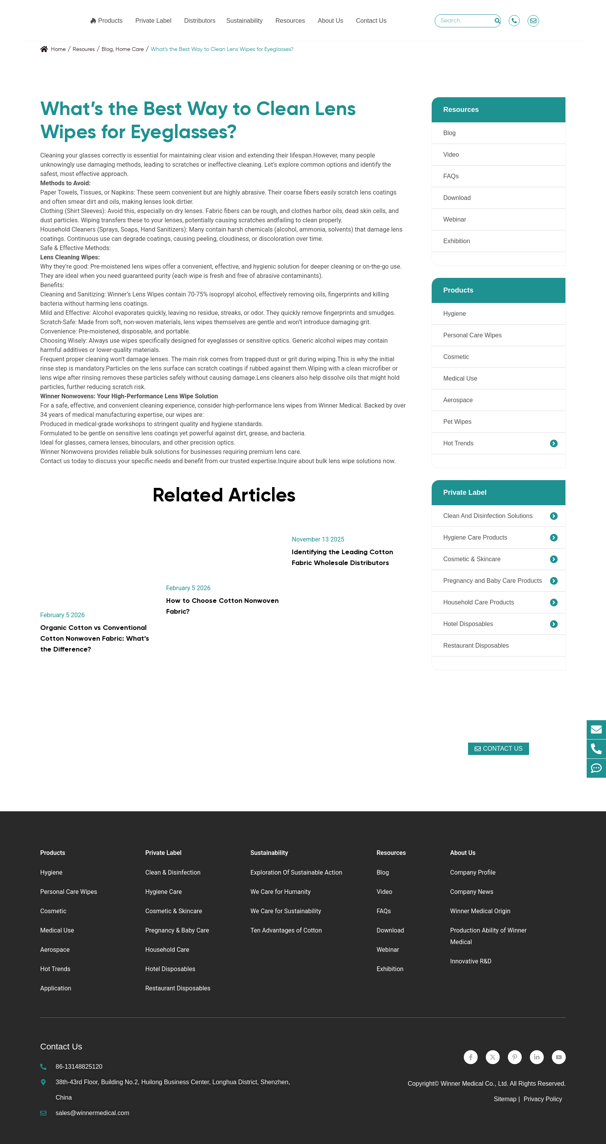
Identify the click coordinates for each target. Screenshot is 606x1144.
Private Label (153, 21)
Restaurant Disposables (476, 645)
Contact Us (371, 21)
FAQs (451, 176)
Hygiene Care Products (475, 537)
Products (110, 21)
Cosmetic (456, 357)
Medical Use (460, 378)
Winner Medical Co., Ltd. (474, 1083)
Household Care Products (478, 602)
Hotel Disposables (468, 624)
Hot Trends (458, 443)
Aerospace (458, 400)
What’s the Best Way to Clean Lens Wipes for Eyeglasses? (222, 49)
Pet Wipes (457, 421)
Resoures (84, 49)
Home (58, 49)
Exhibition (456, 241)
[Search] (497, 21)
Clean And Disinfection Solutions (488, 516)
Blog (107, 49)
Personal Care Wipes (472, 335)
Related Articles (224, 494)
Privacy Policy (544, 1099)
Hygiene (454, 313)
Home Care (130, 49)
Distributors (200, 21)
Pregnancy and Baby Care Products (492, 580)
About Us (330, 21)
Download (457, 198)
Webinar (454, 219)
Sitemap (505, 1099)
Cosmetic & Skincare (472, 559)
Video (451, 154)
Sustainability (244, 21)
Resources (290, 21)
